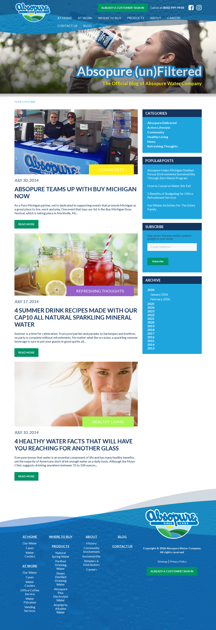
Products (135, 18)
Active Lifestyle (158, 127)
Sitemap (163, 561)
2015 (150, 341)
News (151, 141)
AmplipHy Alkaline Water (61, 608)
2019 (150, 326)
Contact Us (67, 25)
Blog (87, 25)
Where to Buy (109, 18)
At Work (85, 18)
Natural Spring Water (60, 554)
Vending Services (29, 608)
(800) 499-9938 (173, 7)
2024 (150, 307)
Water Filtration (30, 600)
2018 (150, 329)
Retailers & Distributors (91, 562)
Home (18, 101)
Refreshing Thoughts (162, 146)
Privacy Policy (178, 561)
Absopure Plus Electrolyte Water (60, 594)
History (91, 543)
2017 (150, 333)
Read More (26, 224)
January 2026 (159, 294)
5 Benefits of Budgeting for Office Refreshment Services (170, 195)
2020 (150, 322)
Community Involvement (91, 549)
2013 (150, 348)
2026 (150, 290)
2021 (150, 318)
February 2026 (160, 299)
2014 (26, 101)
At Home (64, 18)
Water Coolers (30, 554)
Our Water (30, 543)
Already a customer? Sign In (122, 7)
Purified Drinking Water (61, 564)
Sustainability (91, 556)
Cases (30, 548)
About (155, 18)
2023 (150, 311)
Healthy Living (157, 137)
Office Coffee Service (29, 592)
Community (155, 132)
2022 (150, 315)
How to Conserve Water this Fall (169, 186)
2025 (150, 304)
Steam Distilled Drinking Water (61, 578)
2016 (150, 337)
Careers (173, 18)
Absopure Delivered (162, 123)
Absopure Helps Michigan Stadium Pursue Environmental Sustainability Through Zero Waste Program (171, 174)
